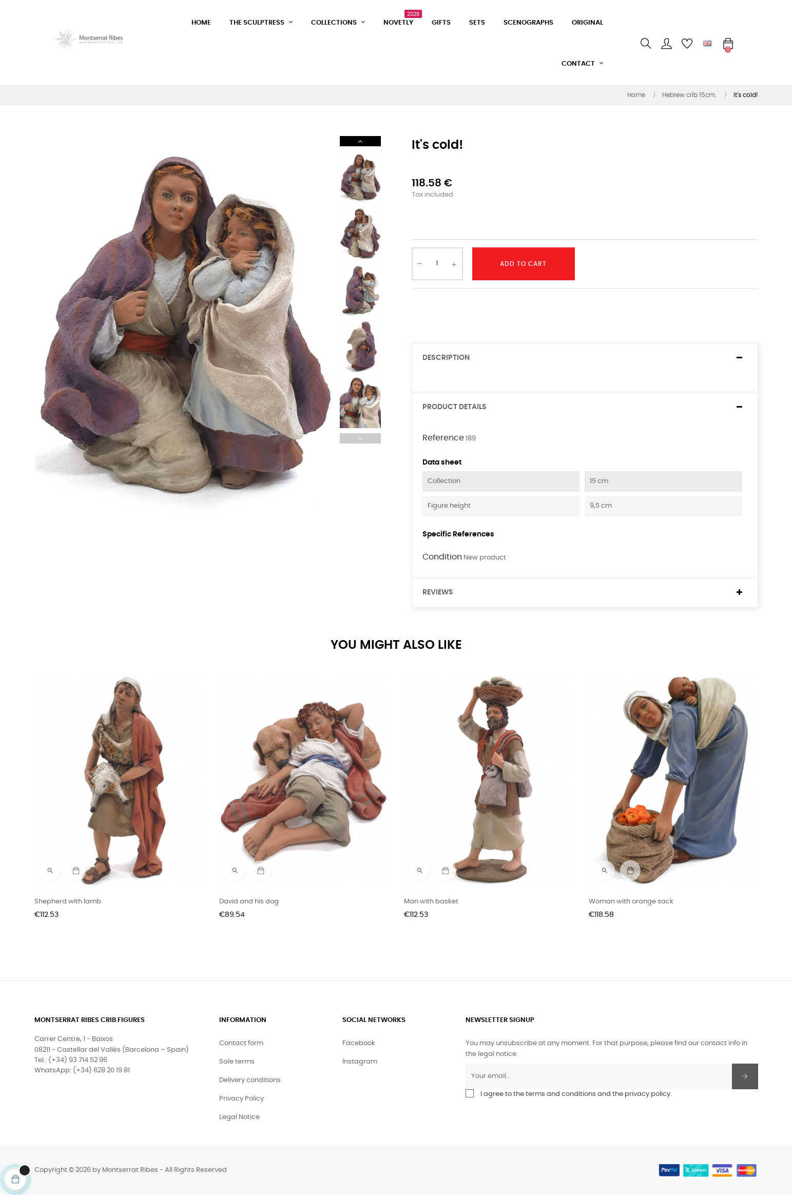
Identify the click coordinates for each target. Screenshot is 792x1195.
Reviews (437, 592)
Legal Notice (239, 1117)
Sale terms (237, 1061)
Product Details (454, 407)
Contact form (241, 1043)
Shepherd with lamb (67, 901)
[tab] (585, 358)
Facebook (358, 1043)
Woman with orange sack (631, 901)
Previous (360, 438)
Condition (442, 557)
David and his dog (249, 901)
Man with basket (431, 901)
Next (360, 141)
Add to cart (523, 264)
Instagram (359, 1061)
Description (446, 357)
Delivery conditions (250, 1080)
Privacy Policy (241, 1098)
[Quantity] (437, 263)
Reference (443, 438)
